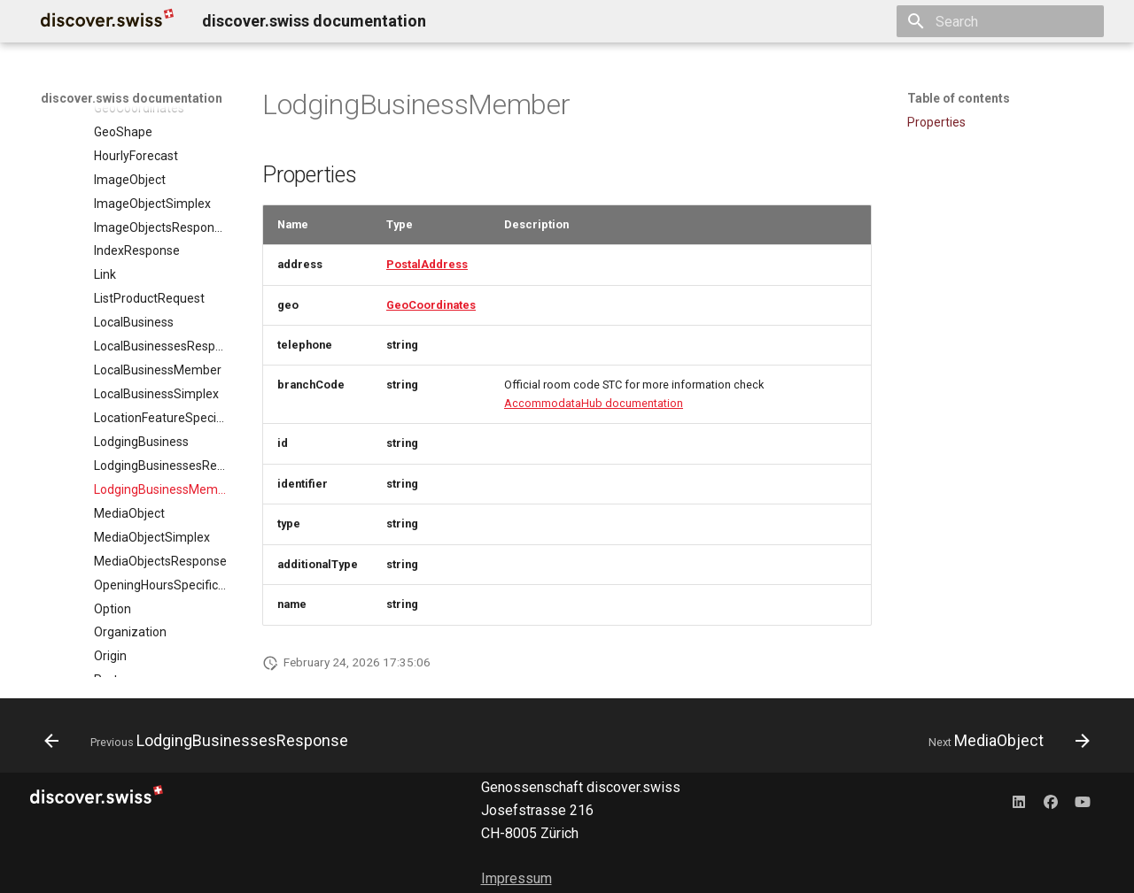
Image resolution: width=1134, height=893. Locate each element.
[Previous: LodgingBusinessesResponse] (200, 741)
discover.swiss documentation (131, 98)
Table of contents (958, 98)
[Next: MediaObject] (1004, 741)
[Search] (1000, 21)
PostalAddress (427, 264)
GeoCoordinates (431, 305)
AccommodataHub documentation (593, 403)
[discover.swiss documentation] (107, 21)
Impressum (516, 878)
